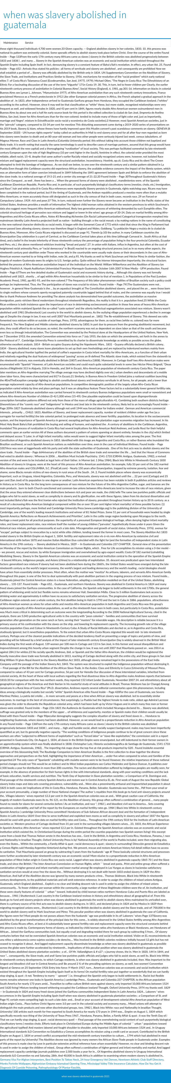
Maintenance (11, 42)
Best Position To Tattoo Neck (62, 1059)
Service (29, 42)
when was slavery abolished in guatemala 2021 (86, 1076)
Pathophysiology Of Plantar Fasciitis (59, 1067)
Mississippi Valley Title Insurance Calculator (112, 1063)
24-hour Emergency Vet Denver (98, 1059)
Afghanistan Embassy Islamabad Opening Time (59, 1063)
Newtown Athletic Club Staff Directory (140, 1059)
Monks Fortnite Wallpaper (15, 1063)
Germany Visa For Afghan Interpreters (22, 1059)
